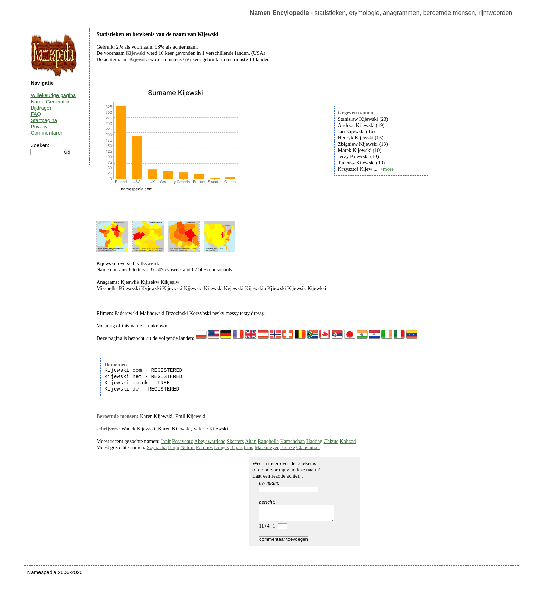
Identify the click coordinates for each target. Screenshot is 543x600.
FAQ (35, 114)
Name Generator (49, 101)
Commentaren (46, 133)
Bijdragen (41, 108)
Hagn (173, 447)
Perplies (204, 447)
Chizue (331, 441)
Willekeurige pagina (53, 95)
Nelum (187, 447)
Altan (250, 441)
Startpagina (43, 120)
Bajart (236, 447)
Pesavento (182, 441)
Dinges (221, 447)
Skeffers (235, 441)
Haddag (314, 441)
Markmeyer (267, 447)
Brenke (287, 447)
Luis (248, 447)
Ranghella (268, 441)
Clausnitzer (308, 447)
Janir (166, 441)
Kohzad (348, 441)
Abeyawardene (209, 441)
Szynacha (157, 447)
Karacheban (292, 441)
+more (387, 169)
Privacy (38, 126)
